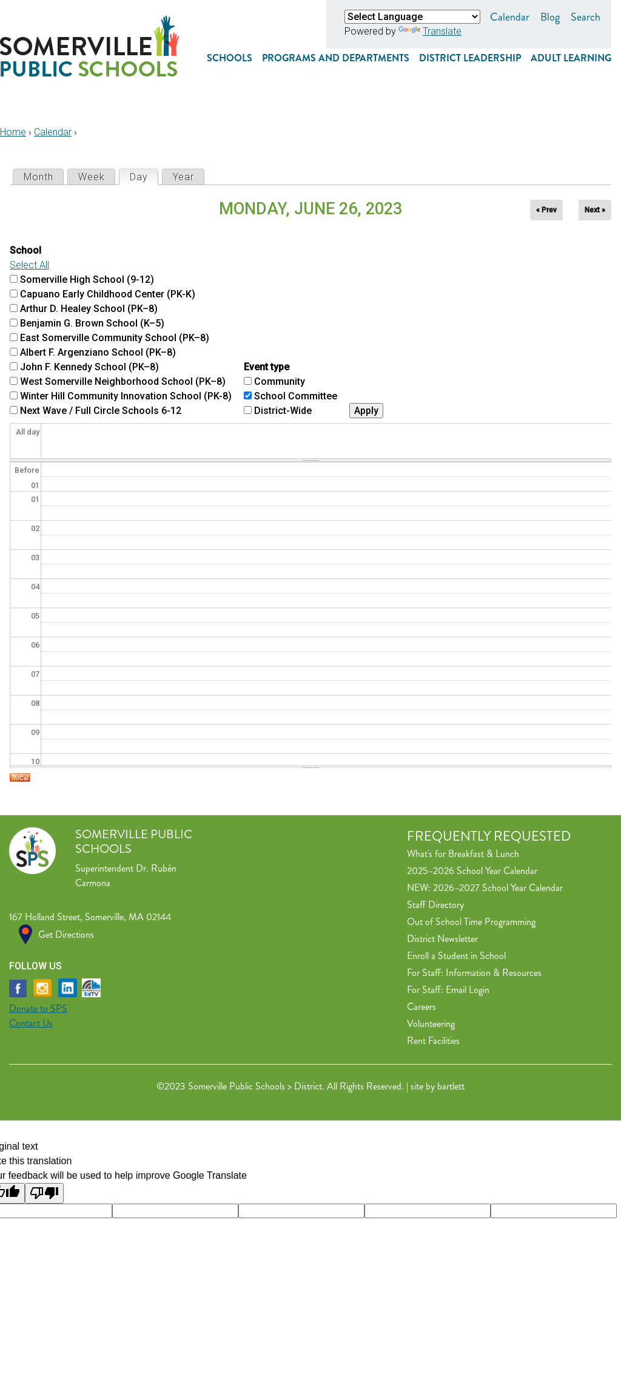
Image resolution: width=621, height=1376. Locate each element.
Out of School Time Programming (471, 922)
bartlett (451, 1086)
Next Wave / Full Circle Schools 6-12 (100, 410)
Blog (550, 17)
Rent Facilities (433, 1041)
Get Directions (66, 934)
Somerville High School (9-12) (87, 279)
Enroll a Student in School (456, 956)
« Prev (546, 210)
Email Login (467, 990)
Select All (29, 265)
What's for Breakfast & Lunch (463, 854)
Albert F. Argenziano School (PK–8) (98, 352)
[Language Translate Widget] (412, 17)
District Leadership (470, 58)
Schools (229, 58)
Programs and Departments (335, 58)
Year (183, 177)
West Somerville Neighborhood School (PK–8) (123, 381)
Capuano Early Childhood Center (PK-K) (107, 294)
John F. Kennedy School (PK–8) (89, 367)
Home (13, 132)
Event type (266, 367)
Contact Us (31, 1023)
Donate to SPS (38, 1008)
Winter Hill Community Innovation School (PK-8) (126, 396)
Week (91, 177)
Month (38, 177)
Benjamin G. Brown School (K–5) (92, 323)
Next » (595, 210)
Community (279, 381)
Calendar (509, 17)
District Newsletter (442, 939)
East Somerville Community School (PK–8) (114, 338)
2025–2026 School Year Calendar (472, 871)
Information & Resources (494, 973)
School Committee (295, 396)
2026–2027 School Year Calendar (498, 888)
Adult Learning (571, 58)
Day (144, 176)
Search (585, 17)
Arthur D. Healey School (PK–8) (89, 308)
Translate (430, 31)
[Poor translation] (44, 1193)
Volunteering (431, 1024)
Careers (421, 1007)
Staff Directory (435, 905)
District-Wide (283, 410)
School (25, 250)
